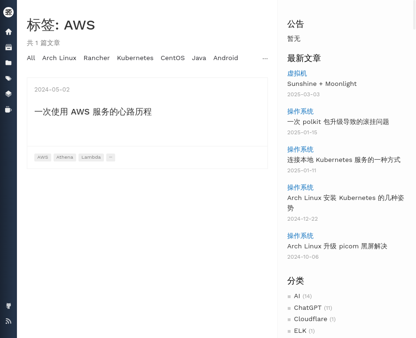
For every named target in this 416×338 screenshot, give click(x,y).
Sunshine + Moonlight (322, 83)
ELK (300, 330)
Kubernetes (135, 57)
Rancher (97, 57)
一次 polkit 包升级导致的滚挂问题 (338, 121)
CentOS (173, 57)
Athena (64, 157)
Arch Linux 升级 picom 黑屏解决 (337, 246)
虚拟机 (297, 73)
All (31, 57)
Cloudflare (310, 319)
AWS (42, 157)
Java (199, 57)
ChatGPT (308, 307)
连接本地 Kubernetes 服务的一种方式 (343, 159)
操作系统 (300, 111)
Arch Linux (59, 57)
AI (297, 296)
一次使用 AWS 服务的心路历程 (93, 111)
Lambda (91, 157)
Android (225, 57)
